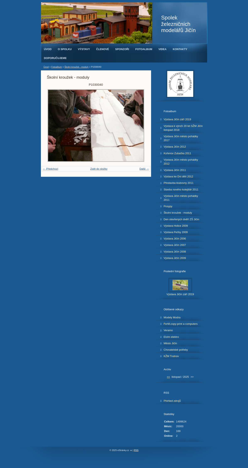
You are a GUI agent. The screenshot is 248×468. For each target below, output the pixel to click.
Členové (102, 49)
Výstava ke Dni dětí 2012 (178, 176)
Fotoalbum (143, 49)
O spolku (65, 49)
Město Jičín (170, 343)
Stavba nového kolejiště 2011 (181, 189)
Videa (162, 49)
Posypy (168, 206)
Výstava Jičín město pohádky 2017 (181, 138)
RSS (136, 450)
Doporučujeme (55, 58)
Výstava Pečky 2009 (176, 232)
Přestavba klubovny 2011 (179, 182)
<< (168, 376)
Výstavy (84, 49)
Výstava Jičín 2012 (175, 146)
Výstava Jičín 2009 (175, 258)
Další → (144, 168)
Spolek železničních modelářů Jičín (178, 24)
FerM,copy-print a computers (181, 323)
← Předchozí (50, 168)
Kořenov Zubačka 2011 (177, 153)
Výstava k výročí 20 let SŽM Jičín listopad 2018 (183, 127)
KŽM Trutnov (171, 356)
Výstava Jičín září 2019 (177, 119)
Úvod (48, 49)
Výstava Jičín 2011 (175, 170)
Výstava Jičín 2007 (175, 245)
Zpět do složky (99, 168)
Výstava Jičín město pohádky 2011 (181, 197)
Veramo (168, 330)
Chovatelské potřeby (176, 349)
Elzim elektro (171, 336)
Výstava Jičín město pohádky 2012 (181, 161)
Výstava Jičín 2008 (175, 251)
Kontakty (180, 49)
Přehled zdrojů (172, 400)
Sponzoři (122, 49)
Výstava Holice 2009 (176, 225)
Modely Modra (172, 317)
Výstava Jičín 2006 (175, 238)
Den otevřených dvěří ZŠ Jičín (181, 219)
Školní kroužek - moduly (76, 67)
